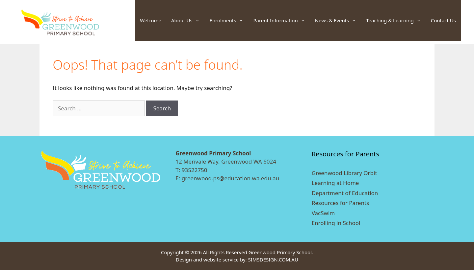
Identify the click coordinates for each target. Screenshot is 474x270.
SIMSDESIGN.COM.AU (273, 259)
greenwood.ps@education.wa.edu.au (230, 178)
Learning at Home (335, 183)
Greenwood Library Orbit (344, 173)
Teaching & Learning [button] (396, 20)
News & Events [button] (338, 20)
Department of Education (345, 193)
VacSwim (323, 213)
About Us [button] (188, 20)
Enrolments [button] (229, 20)
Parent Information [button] (281, 20)
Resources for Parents (340, 203)
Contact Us (443, 20)
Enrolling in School (336, 223)
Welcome (150, 20)
